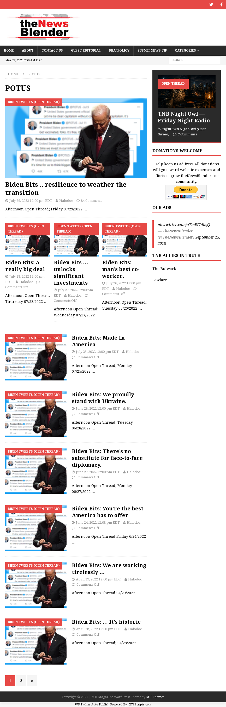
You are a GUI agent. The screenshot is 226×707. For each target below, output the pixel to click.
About (27, 50)
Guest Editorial (86, 50)
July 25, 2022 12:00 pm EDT (97, 352)
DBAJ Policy (119, 50)
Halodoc (66, 201)
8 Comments (187, 134)
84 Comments (91, 201)
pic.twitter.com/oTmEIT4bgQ (184, 224)
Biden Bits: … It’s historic (106, 622)
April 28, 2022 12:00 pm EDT (98, 629)
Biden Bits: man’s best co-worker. (121, 269)
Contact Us (52, 50)
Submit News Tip (152, 50)
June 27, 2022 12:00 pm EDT (98, 472)
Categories (185, 50)
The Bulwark (164, 269)
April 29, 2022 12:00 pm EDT (98, 579)
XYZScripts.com (140, 704)
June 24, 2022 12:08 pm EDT (98, 522)
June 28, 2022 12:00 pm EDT (98, 408)
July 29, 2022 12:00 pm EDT (30, 201)
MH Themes (155, 697)
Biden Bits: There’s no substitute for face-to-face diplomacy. (107, 458)
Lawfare (159, 280)
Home (9, 50)
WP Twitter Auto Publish (92, 704)
